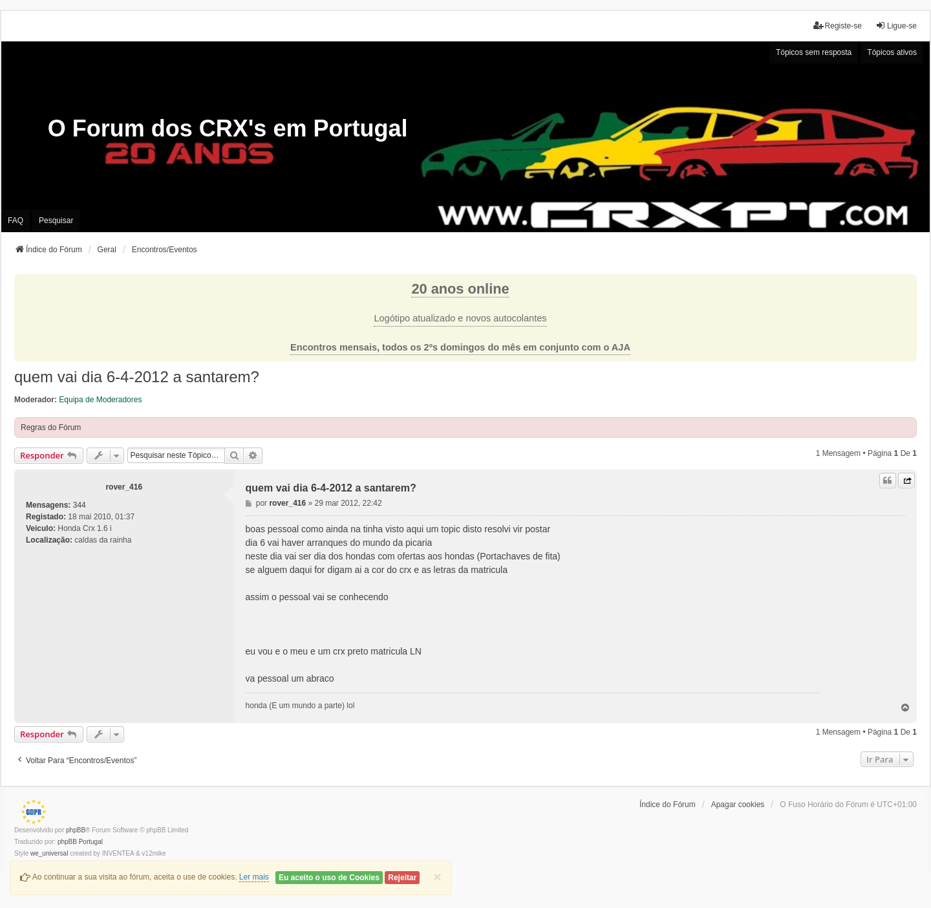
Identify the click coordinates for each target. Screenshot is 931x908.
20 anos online (460, 289)
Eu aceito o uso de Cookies (329, 877)
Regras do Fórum (51, 427)
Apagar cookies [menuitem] (738, 804)
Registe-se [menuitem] (837, 25)
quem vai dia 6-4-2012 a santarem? (136, 376)
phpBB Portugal (80, 841)
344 (79, 505)
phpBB (75, 830)
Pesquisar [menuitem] (56, 220)
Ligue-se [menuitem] (896, 25)
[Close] (437, 876)
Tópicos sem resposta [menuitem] (813, 52)
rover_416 (123, 487)
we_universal (49, 853)
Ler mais (254, 876)
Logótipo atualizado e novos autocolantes (460, 318)
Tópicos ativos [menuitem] (892, 52)
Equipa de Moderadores (100, 399)
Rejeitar (402, 877)
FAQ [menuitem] (15, 220)
